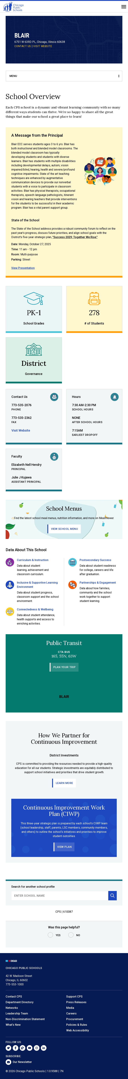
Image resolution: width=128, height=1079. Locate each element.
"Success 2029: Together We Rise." (75, 237)
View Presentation (23, 268)
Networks (12, 1008)
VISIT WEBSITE (42, 46)
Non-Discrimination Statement (25, 1019)
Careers (71, 1013)
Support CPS (74, 996)
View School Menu (64, 529)
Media (70, 1008)
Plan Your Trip (64, 667)
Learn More (64, 783)
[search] (59, 895)
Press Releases (76, 1002)
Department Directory (19, 1002)
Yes (58, 935)
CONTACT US (22, 46)
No (78, 935)
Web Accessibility (77, 1030)
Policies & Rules (76, 1024)
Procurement (74, 1019)
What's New (13, 1024)
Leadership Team (17, 1013)
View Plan (64, 846)
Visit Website (20, 430)
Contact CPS (14, 996)
